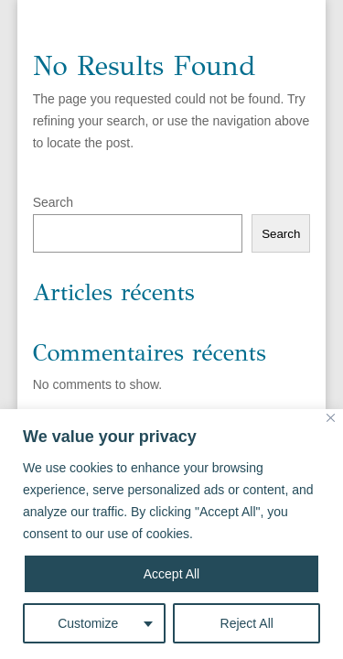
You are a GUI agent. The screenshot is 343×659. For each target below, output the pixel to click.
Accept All (171, 574)
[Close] (331, 418)
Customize (88, 623)
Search (53, 202)
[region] (171, 534)
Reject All (246, 623)
